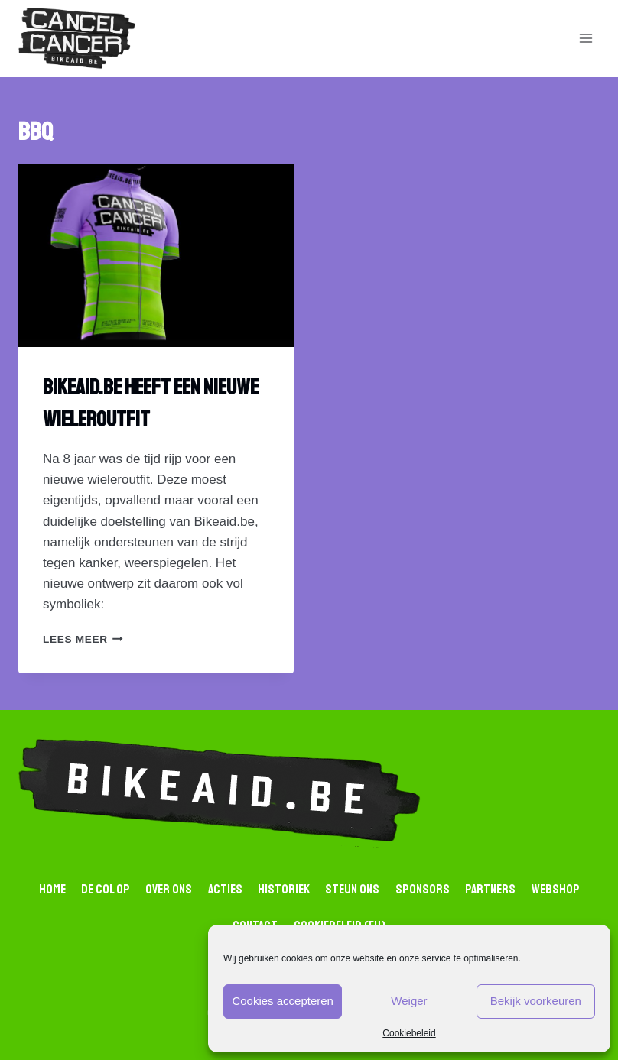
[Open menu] (585, 38)
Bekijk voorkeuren (535, 1000)
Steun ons (352, 889)
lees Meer (83, 639)
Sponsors (422, 889)
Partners (490, 889)
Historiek (284, 889)
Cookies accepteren (282, 1000)
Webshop (556, 889)
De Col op (105, 889)
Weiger (409, 1000)
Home (52, 889)
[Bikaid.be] (76, 39)
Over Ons (168, 889)
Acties (225, 889)
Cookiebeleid (408, 1033)
